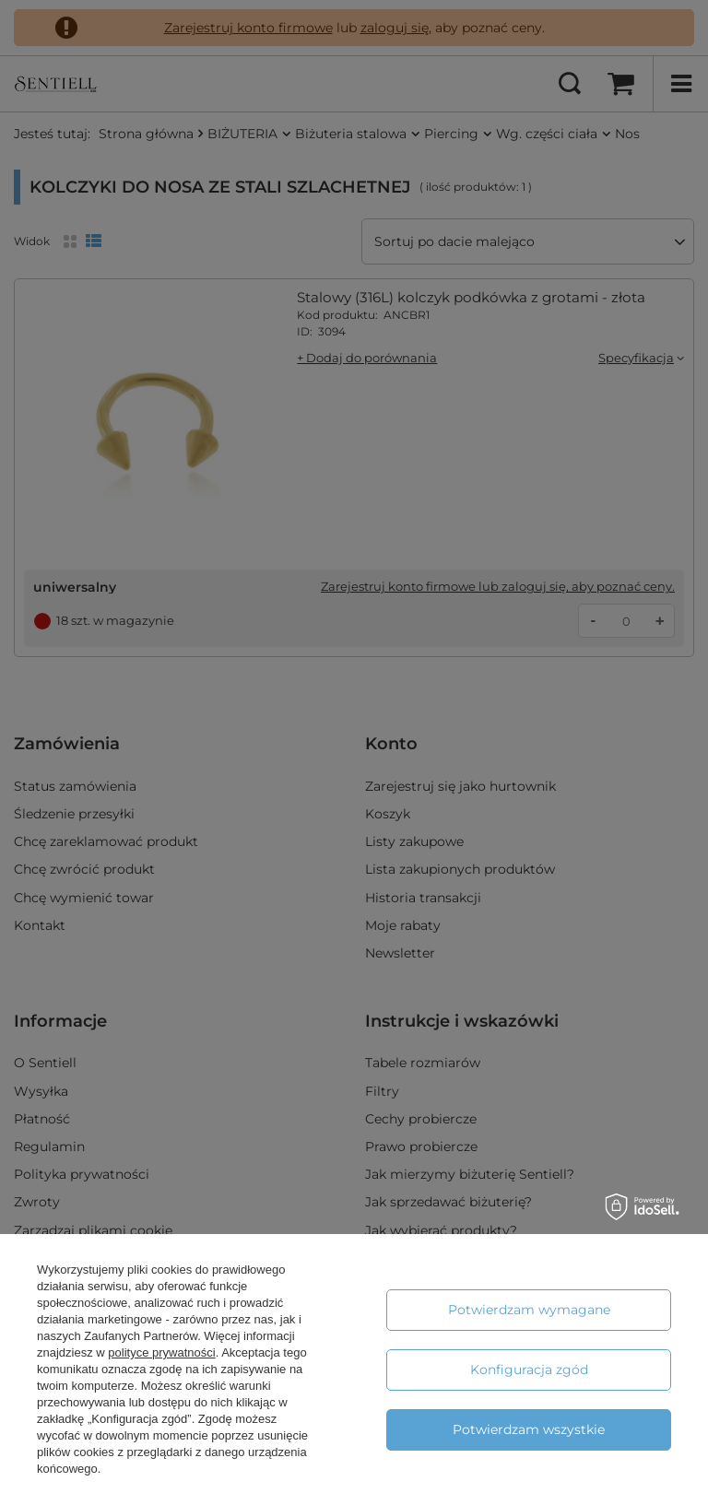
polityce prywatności (161, 1352)
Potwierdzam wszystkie (529, 1429)
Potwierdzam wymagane (529, 1309)
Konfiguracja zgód (529, 1369)
